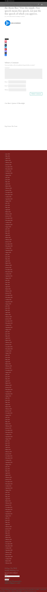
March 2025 (8, 186)
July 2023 (8, 229)
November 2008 (9, 556)
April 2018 (8, 361)
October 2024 (8, 196)
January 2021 (8, 293)
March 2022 (8, 263)
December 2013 (9, 456)
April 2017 (8, 381)
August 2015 (8, 415)
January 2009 (8, 554)
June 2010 (8, 531)
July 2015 (8, 417)
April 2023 (8, 235)
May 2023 (8, 233)
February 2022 (9, 265)
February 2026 (9, 162)
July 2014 (8, 441)
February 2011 (9, 526)
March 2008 (8, 561)
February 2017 (9, 385)
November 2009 (9, 546)
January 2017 (8, 387)
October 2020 (8, 299)
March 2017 (8, 383)
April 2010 (8, 535)
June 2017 (8, 376)
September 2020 (9, 301)
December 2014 (9, 430)
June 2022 (8, 256)
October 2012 (8, 486)
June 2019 (8, 334)
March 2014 (8, 449)
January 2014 (8, 453)
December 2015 (9, 413)
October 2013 (8, 460)
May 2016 (8, 402)
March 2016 (8, 406)
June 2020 (8, 308)
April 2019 (8, 338)
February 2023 (9, 239)
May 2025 (8, 181)
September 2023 (9, 224)
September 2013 (9, 462)
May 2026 (8, 156)
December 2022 (9, 244)
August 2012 (8, 490)
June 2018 (8, 357)
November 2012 (9, 483)
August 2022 (8, 252)
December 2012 (9, 481)
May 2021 (8, 284)
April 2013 (8, 473)
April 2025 (8, 184)
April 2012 (8, 498)
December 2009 (9, 543)
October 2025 (8, 171)
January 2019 (8, 344)
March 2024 (8, 211)
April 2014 (8, 447)
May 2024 (8, 207)
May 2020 (8, 310)
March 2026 (8, 160)
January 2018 (8, 368)
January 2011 (8, 528)
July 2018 (8, 355)
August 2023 (8, 226)
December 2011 (9, 507)
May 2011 (8, 522)
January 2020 (8, 319)
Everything (17, 16)
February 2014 (9, 451)
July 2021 (8, 280)
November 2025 (9, 169)
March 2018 (8, 364)
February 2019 (9, 342)
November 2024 (9, 194)
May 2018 (8, 359)
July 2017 (8, 374)
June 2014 (8, 443)
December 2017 (9, 370)
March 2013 (8, 475)
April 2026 (8, 158)
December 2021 (9, 269)
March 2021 (8, 289)
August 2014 (8, 439)
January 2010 (8, 541)
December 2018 (9, 346)
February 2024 (9, 214)
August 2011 (8, 516)
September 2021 (9, 276)
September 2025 (9, 173)
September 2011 (9, 513)
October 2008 (8, 558)
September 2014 (9, 436)
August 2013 (8, 464)
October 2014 (8, 434)
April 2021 (8, 286)
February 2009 (9, 552)
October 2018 (8, 351)
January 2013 (8, 479)
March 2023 (8, 237)
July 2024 (8, 203)
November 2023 (9, 220)
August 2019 (8, 329)
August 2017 (8, 372)
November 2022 (9, 246)
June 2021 (8, 282)
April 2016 (8, 404)
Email (6, 86)
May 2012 (8, 496)
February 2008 (9, 563)
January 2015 (8, 428)
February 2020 (9, 316)
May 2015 (8, 421)
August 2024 (8, 201)
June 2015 (8, 419)
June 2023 (8, 231)
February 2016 (9, 408)
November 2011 (9, 509)
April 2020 (8, 312)
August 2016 (8, 396)
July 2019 (8, 331)
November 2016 (9, 389)
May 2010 (8, 533)
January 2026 (8, 164)
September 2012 (9, 488)
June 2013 (8, 468)
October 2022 (8, 248)
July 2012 (8, 492)
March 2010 (8, 537)
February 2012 (9, 503)
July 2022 (8, 254)
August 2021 (8, 278)
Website (6, 90)
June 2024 (8, 205)
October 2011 (8, 511)
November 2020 (9, 297)
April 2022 (8, 261)
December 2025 (9, 166)
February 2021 (9, 291)
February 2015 (9, 426)
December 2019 (9, 321)
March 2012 (8, 501)
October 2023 (8, 222)
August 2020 (8, 304)
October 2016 (8, 391)
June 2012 (8, 494)
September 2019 (9, 327)
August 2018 (8, 353)
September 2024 (9, 199)
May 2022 (8, 259)
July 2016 (8, 398)
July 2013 (8, 466)
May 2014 (8, 445)
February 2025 (9, 188)
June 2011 (8, 520)
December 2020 (9, 295)
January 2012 (8, 505)
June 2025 (8, 179)
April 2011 (8, 524)
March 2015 (8, 423)
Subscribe (6, 579)
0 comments (22, 16)
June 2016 (8, 400)
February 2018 (9, 366)
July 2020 (8, 306)
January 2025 (8, 190)
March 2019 (8, 340)
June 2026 (8, 154)
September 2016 (9, 394)
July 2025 (8, 177)
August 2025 (8, 175)
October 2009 (8, 548)
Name (6, 82)
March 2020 (8, 314)
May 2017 (8, 378)
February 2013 (9, 477)
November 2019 (9, 323)
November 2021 (9, 271)
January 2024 (8, 216)
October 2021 (8, 274)
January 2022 (8, 267)
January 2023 (8, 241)
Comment (7, 67)
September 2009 (9, 550)
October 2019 (8, 325)
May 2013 (8, 471)
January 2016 (8, 411)
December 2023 (9, 218)
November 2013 (9, 458)
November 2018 (9, 349)
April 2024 (8, 209)
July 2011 (8, 518)
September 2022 (9, 250)
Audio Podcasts (12, 16)
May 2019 (8, 336)
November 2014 (9, 432)
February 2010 (9, 539)
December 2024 (9, 192)
